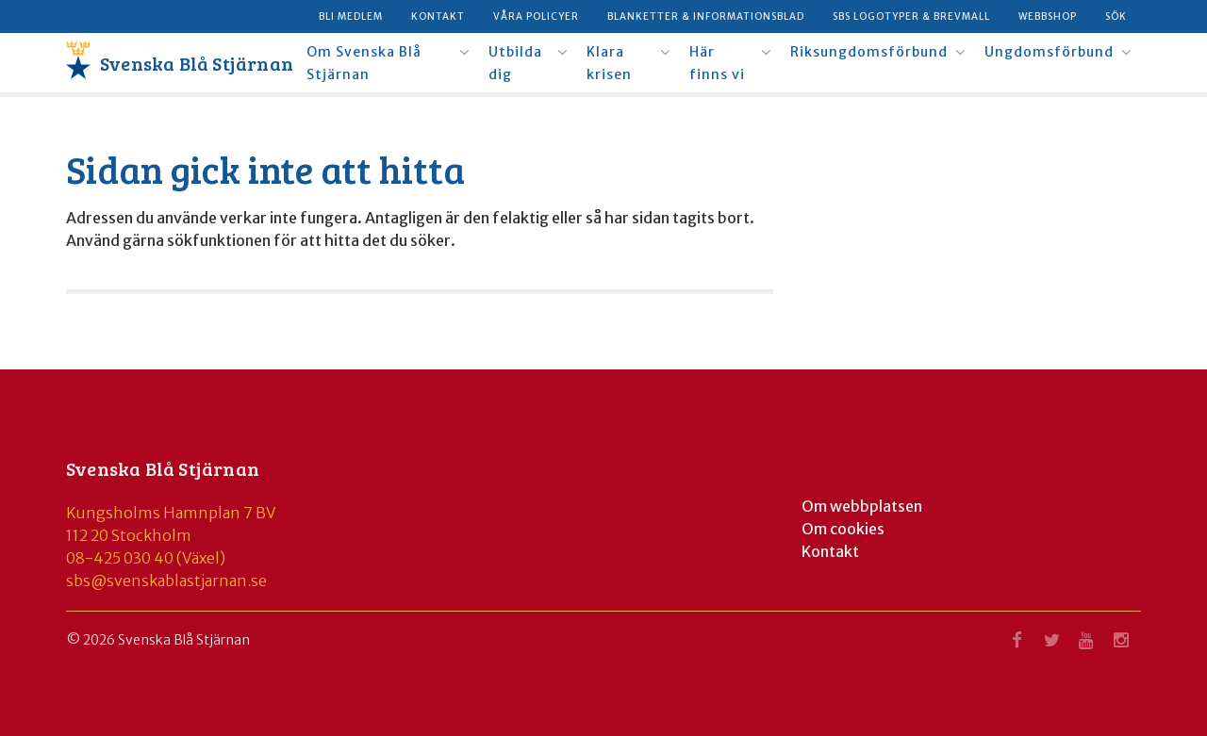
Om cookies (843, 528)
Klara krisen (609, 63)
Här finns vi (717, 63)
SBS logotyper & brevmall (911, 16)
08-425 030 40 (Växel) (145, 557)
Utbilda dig (515, 63)
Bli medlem (351, 16)
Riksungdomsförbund (869, 51)
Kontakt (438, 16)
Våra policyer (536, 16)
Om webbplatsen (862, 506)
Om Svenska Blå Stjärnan (364, 63)
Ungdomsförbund (1049, 51)
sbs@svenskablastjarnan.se (166, 580)
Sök (1116, 16)
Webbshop (1047, 16)
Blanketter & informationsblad (705, 16)
